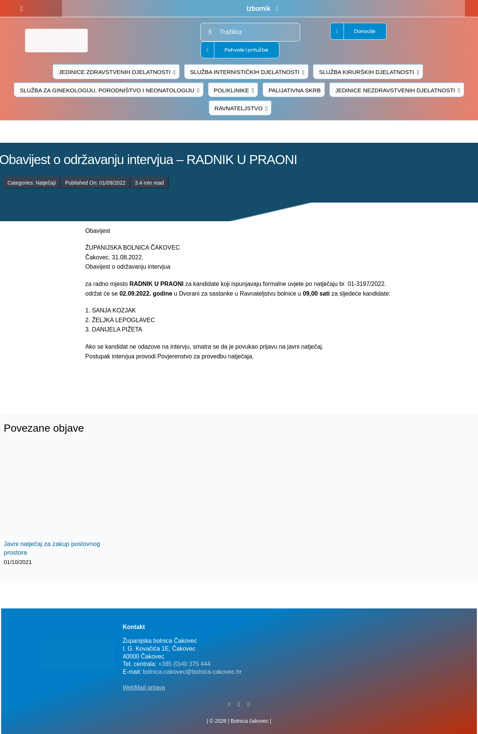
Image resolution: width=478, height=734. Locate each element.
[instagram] (249, 704)
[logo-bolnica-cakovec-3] (139, 379)
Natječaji (45, 183)
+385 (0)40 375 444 (184, 664)
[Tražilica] (250, 32)
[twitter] (239, 704)
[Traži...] (210, 32)
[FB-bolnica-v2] (355, 622)
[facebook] (21, 8)
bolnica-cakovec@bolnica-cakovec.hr (192, 672)
